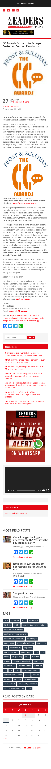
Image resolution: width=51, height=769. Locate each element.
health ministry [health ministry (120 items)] (15, 648)
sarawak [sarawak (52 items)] (35, 675)
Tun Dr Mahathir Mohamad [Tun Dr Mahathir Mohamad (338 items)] (14, 688)
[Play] (8, 490)
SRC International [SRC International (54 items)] (30, 679)
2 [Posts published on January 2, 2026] (32, 715)
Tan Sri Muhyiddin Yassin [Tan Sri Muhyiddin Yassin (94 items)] (27, 684)
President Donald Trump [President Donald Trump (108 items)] (13, 675)
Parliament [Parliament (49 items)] (38, 666)
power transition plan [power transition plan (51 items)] (31, 670)
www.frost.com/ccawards (24, 203)
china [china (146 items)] (24, 620)
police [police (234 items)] (17, 670)
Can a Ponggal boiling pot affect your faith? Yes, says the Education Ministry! (30, 540)
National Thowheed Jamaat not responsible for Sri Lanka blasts (29, 566)
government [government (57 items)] (41, 643)
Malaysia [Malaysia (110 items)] (7, 661)
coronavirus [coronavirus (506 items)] (33, 620)
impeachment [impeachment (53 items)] (26, 652)
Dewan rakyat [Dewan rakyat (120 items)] (32, 639)
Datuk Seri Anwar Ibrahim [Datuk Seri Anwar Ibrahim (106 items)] (13, 630)
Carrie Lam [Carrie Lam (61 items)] (15, 620)
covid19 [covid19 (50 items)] (16, 625)
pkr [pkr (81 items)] (11, 670)
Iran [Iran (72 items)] (42, 652)
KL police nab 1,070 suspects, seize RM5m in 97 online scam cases (24, 367)
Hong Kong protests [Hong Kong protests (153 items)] (11, 652)
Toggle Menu (25, 3)
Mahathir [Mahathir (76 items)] (35, 657)
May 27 (30, 557)
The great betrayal (23, 593)
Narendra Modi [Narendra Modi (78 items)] (9, 666)
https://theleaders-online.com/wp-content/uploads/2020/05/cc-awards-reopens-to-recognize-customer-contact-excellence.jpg (24, 318)
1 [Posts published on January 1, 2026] (25, 715)
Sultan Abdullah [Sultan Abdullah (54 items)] (9, 684)
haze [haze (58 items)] (5, 648)
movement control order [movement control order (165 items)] (22, 661)
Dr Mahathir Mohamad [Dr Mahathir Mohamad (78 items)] (25, 643)
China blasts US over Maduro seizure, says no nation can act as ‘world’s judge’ (24, 402)
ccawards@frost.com (18, 311)
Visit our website (23, 299)
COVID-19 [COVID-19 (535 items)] (7, 625)
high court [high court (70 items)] (28, 648)
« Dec (5, 738)
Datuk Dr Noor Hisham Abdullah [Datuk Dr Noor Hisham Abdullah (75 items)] (34, 625)
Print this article (11, 106)
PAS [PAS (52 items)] (5, 670)
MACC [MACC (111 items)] (27, 657)
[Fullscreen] (47, 490)
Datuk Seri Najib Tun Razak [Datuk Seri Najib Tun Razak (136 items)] (14, 639)
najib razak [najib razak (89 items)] (38, 661)
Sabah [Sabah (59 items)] (27, 675)
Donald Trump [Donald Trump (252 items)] (9, 643)
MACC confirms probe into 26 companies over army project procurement (25, 361)
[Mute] (43, 490)
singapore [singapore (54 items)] (17, 679)
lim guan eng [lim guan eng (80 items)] (17, 657)
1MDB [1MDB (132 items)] (6, 620)
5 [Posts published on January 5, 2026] (5, 720)
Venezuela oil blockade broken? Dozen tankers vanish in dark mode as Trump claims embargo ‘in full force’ (25, 385)
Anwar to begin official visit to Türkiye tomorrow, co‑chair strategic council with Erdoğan (22, 394)
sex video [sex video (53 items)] (7, 679)
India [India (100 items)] (36, 652)
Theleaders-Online (20, 102)
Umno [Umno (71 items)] (29, 688)
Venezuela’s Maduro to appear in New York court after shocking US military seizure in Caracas (23, 376)
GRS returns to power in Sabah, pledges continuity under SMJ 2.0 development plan (23, 354)
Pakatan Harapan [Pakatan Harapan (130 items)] (24, 666)
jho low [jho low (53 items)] (6, 657)
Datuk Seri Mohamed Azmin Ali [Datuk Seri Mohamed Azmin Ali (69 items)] (15, 634)
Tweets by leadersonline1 (16, 513)
